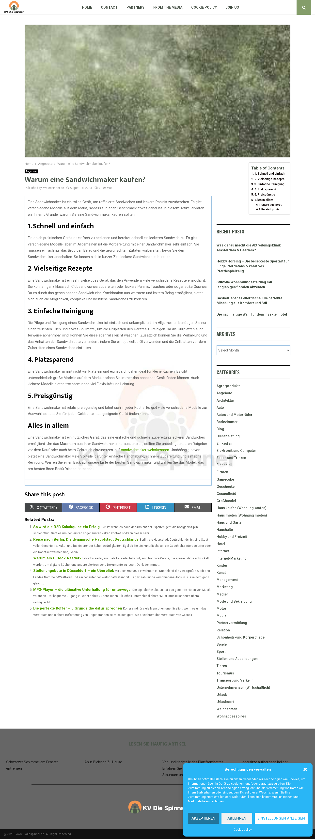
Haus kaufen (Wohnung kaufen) (242, 508)
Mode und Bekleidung (234, 601)
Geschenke (226, 486)
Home (87, 7)
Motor (221, 608)
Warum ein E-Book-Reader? (57, 558)
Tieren (222, 666)
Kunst (221, 573)
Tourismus (225, 673)
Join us (232, 7)
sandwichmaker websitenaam (145, 450)
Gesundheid (226, 494)
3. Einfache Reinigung (269, 184)
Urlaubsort (225, 702)
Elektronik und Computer (236, 451)
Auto (220, 408)
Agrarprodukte (228, 386)
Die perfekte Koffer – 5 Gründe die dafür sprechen (77, 608)
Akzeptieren (203, 818)
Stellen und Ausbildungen (237, 659)
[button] (305, 769)
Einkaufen (224, 443)
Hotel (221, 544)
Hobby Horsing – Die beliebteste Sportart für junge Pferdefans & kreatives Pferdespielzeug (253, 266)
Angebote (31, 171)
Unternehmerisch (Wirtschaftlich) (243, 687)
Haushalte (225, 530)
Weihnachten (227, 709)
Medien (223, 594)
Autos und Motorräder (234, 415)
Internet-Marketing (232, 558)
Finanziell (224, 465)
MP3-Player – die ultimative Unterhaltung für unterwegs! (82, 589)
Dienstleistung (228, 436)
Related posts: (270, 209)
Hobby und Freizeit (232, 537)
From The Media (167, 7)
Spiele (222, 644)
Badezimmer (227, 422)
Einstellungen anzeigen (281, 818)
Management (227, 580)
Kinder (222, 565)
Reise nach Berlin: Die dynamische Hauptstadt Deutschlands (86, 539)
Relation (223, 630)
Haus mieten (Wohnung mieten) (242, 515)
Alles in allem (263, 200)
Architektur (225, 400)
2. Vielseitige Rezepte (269, 179)
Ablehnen (236, 818)
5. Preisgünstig (264, 194)
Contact (109, 7)
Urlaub (222, 695)
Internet (223, 551)
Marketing (225, 587)
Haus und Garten (230, 522)
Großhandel (226, 501)
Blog (220, 429)
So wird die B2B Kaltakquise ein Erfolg (66, 527)
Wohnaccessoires (231, 716)
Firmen (222, 472)
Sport (221, 652)
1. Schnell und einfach (269, 173)
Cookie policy (243, 829)
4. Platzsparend (265, 189)
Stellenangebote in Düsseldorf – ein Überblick (73, 570)
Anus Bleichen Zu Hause (103, 762)
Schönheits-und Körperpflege (241, 637)
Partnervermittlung (232, 623)
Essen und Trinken (231, 458)
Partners (135, 7)
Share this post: (271, 204)
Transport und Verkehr (235, 680)
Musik (221, 616)
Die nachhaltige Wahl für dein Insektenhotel (252, 314)
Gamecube (225, 479)
